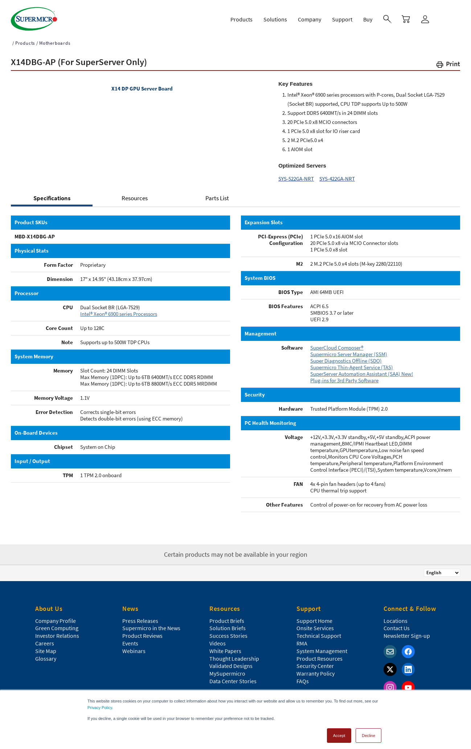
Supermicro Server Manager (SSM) (348, 350)
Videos (217, 640)
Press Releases (140, 617)
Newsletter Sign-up (407, 632)
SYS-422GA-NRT (337, 175)
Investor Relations (57, 632)
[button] (447, 62)
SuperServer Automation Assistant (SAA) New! (361, 370)
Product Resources (319, 655)
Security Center (315, 662)
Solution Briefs (227, 624)
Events (130, 640)
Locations (395, 617)
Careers (44, 640)
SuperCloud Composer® (336, 344)
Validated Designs (231, 662)
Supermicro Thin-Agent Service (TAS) (351, 364)
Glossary (45, 655)
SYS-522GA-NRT (296, 175)
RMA (301, 640)
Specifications (51, 195)
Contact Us (397, 624)
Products (25, 40)
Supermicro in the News (151, 624)
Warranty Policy (315, 670)
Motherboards (54, 40)
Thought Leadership (234, 655)
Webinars (134, 647)
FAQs (302, 677)
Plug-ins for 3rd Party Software (344, 377)
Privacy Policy (99, 704)
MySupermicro (227, 670)
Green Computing (56, 624)
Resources (135, 195)
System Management (321, 647)
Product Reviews (142, 632)
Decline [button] (368, 732)
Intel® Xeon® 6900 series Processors (118, 310)
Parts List (217, 195)
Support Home (314, 617)
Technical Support (318, 632)
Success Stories (228, 632)
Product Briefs (226, 617)
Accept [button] (339, 732)
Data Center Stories (233, 677)
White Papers (225, 647)
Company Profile (55, 617)
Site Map (45, 647)
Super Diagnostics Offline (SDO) (346, 357)
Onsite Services (315, 624)
